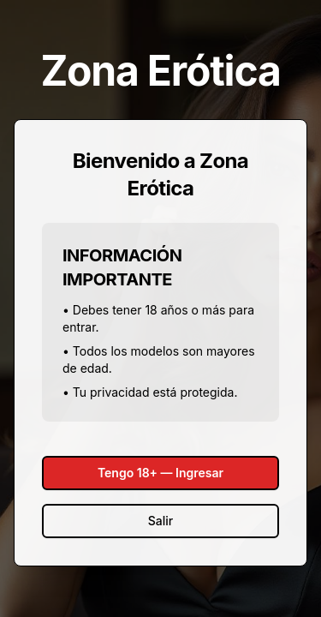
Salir (160, 520)
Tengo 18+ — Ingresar (160, 472)
